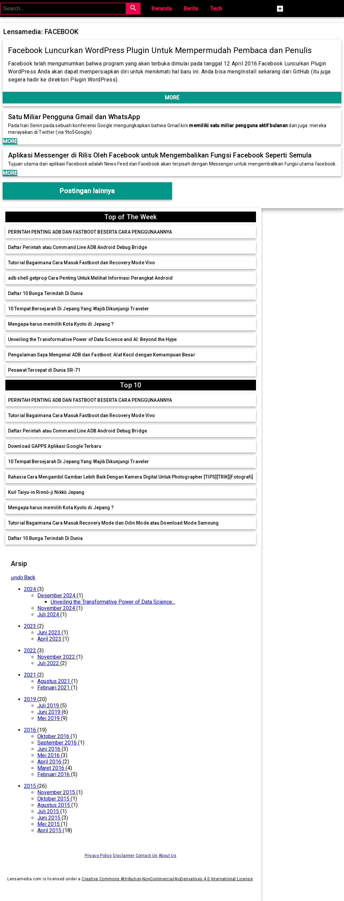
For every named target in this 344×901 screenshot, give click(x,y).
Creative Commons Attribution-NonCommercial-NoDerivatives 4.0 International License (167, 879)
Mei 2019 (49, 718)
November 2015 (56, 792)
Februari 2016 (54, 774)
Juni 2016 (49, 749)
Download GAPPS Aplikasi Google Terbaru (54, 446)
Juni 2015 (49, 818)
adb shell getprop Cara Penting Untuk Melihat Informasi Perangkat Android (90, 278)
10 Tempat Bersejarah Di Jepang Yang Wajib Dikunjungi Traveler (78, 308)
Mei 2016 (49, 755)
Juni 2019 (49, 712)
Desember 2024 (57, 595)
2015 (30, 786)
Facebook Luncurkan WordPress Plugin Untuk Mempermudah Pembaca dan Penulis (160, 50)
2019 (30, 699)
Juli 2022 (48, 663)
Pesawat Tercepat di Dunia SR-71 (44, 370)
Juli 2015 (48, 811)
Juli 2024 (48, 614)
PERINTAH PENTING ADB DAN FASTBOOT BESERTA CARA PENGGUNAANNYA (90, 232)
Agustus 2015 (54, 805)
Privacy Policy (98, 855)
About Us (167, 855)
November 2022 (56, 657)
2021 (30, 675)
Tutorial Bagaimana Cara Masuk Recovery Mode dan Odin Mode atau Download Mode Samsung (113, 523)
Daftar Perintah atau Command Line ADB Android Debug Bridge (77, 247)
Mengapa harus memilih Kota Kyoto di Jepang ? (61, 324)
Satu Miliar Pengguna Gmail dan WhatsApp (74, 117)
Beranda (161, 8)
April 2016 (50, 762)
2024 (30, 589)
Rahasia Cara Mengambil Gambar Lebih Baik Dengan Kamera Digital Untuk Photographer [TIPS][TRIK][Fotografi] (130, 477)
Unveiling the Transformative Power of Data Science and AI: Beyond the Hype (92, 339)
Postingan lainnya (87, 191)
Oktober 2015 (54, 799)
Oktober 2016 (54, 736)
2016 (30, 730)
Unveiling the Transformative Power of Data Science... (113, 602)
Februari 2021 (54, 687)
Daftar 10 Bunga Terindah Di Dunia (45, 293)
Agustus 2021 (54, 681)
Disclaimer (123, 855)
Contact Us (147, 855)
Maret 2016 (51, 768)
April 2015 (50, 830)
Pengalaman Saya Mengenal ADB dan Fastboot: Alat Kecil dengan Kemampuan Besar (101, 354)
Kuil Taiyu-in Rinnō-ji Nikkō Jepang (46, 492)
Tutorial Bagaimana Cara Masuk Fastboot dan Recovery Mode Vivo (81, 262)
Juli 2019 (48, 705)
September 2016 (57, 742)
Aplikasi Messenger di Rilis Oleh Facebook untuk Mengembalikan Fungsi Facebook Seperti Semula (160, 155)
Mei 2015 (49, 824)
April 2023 (50, 639)
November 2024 (56, 608)
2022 (30, 650)
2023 (30, 626)
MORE (172, 97)
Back (23, 577)
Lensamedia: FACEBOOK (40, 32)
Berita (191, 8)
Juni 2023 (49, 632)
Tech (216, 8)
